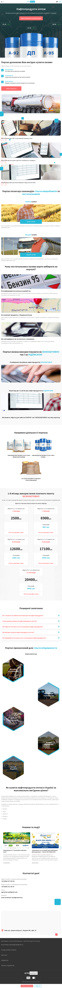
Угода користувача (8, 950)
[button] (1, 848)
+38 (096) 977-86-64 (7, 881)
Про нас (4, 955)
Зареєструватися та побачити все (31, 18)
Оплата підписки (7, 965)
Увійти (38, 986)
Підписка (4, 960)
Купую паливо (31, 221)
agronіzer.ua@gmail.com (9, 892)
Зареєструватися (26, 986)
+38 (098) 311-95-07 (7, 887)
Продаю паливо (31, 254)
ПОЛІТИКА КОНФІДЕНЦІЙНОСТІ (12, 944)
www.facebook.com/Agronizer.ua (12, 897)
